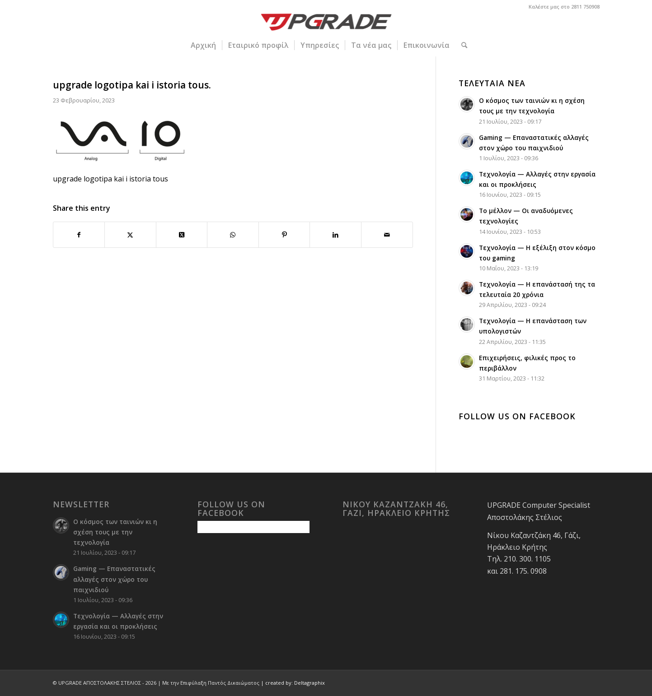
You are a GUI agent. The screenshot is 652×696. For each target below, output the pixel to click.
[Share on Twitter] (130, 234)
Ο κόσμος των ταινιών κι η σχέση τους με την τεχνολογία (115, 532)
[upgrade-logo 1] (326, 24)
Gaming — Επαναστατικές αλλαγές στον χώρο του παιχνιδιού (114, 579)
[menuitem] (203, 45)
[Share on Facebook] (79, 234)
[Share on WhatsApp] (232, 234)
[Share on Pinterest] (284, 234)
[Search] (461, 45)
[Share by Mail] (387, 234)
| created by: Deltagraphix (293, 682)
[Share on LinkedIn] (335, 234)
